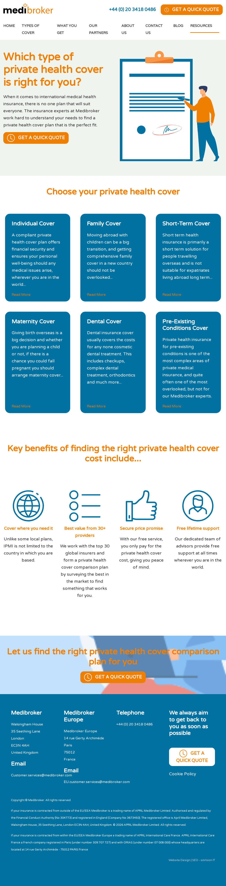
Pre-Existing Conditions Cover (185, 325)
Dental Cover (104, 321)
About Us (127, 29)
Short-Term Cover (186, 223)
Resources (201, 26)
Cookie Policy (182, 773)
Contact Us (153, 29)
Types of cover (30, 29)
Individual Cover (33, 223)
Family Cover (104, 223)
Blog (178, 26)
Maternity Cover (33, 321)
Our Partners (98, 29)
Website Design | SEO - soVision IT (192, 860)
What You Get (67, 29)
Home (12, 25)
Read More (21, 294)
